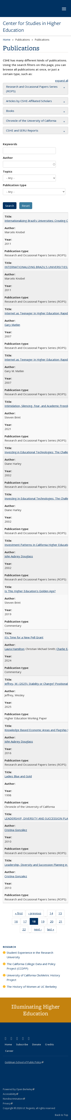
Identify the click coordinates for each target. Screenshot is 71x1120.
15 (61, 914)
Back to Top (61, 1115)
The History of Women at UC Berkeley (32, 986)
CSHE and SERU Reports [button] (22, 130)
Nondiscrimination (14, 1098)
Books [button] (10, 111)
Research (9, 947)
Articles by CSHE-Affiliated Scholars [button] (29, 101)
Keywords (10, 144)
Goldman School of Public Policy (24, 1062)
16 (17, 922)
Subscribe (22, 1044)
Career (9, 1051)
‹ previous (36, 914)
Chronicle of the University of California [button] (31, 120)
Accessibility (10, 1094)
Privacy (8, 1103)
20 (53, 922)
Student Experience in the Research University (30, 955)
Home (6, 39)
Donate (36, 1044)
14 (52, 914)
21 (62, 922)
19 (44, 922)
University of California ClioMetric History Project (33, 977)
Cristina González (16, 830)
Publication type (14, 185)
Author (8, 158)
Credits (49, 1044)
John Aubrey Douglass (19, 556)
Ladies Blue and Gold (18, 776)
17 (26, 922)
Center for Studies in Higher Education (32, 27)
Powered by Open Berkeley (18, 1089)
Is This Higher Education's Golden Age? (30, 591)
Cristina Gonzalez (16, 876)
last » (52, 930)
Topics (7, 171)
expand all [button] (61, 80)
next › (39, 930)
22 (25, 930)
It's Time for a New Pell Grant (24, 637)
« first (20, 914)
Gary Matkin (12, 325)
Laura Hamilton (14, 649)
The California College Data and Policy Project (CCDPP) (31, 966)
